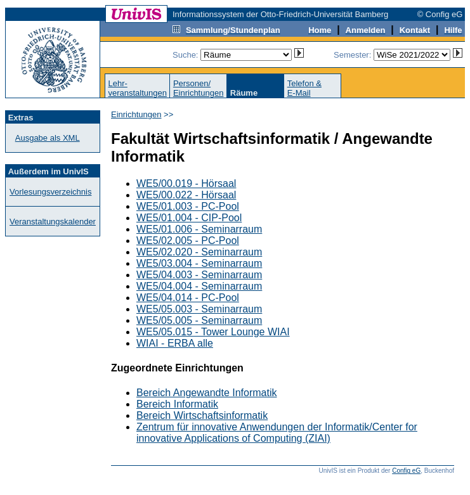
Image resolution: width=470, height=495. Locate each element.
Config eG (406, 470)
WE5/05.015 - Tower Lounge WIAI (213, 331)
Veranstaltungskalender (53, 221)
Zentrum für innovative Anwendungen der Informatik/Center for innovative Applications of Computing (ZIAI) (276, 432)
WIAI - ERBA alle (174, 343)
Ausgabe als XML (47, 138)
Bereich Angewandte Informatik (206, 392)
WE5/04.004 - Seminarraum (199, 286)
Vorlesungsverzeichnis (50, 191)
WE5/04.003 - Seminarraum (199, 274)
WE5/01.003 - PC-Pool (187, 206)
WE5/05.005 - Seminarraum (199, 320)
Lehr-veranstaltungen (137, 88)
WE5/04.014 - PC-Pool (187, 297)
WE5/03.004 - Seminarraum (199, 263)
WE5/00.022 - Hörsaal (186, 195)
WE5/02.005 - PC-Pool (187, 240)
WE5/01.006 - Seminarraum (199, 229)
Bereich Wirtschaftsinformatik (202, 415)
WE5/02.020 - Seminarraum (199, 252)
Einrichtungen (136, 114)
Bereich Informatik (177, 404)
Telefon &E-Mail (304, 88)
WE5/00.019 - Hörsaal (186, 183)
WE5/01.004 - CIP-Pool (189, 217)
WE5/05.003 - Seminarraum (199, 309)
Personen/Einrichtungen (198, 88)
